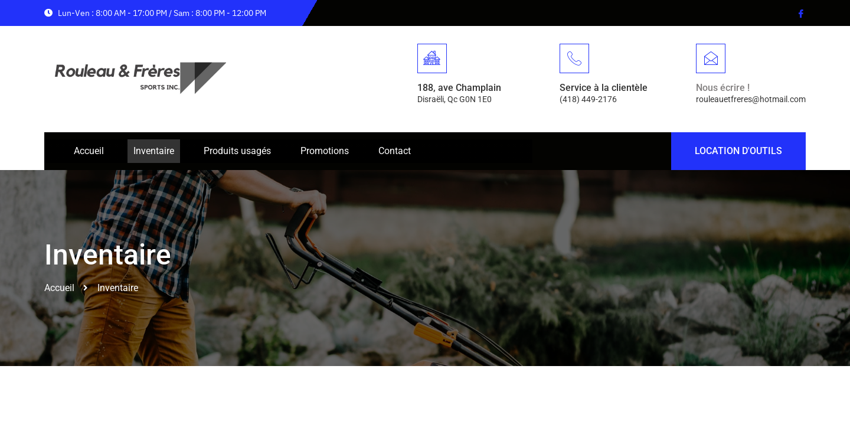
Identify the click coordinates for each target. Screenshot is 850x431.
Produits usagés (237, 150)
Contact (394, 150)
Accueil (89, 150)
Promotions (324, 150)
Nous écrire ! (723, 87)
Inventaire (153, 150)
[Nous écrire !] (710, 58)
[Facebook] (800, 13)
